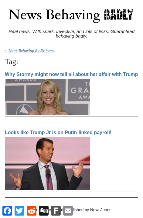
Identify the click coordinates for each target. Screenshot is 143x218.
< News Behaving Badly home (30, 50)
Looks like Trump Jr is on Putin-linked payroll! (58, 132)
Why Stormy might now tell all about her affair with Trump (71, 74)
